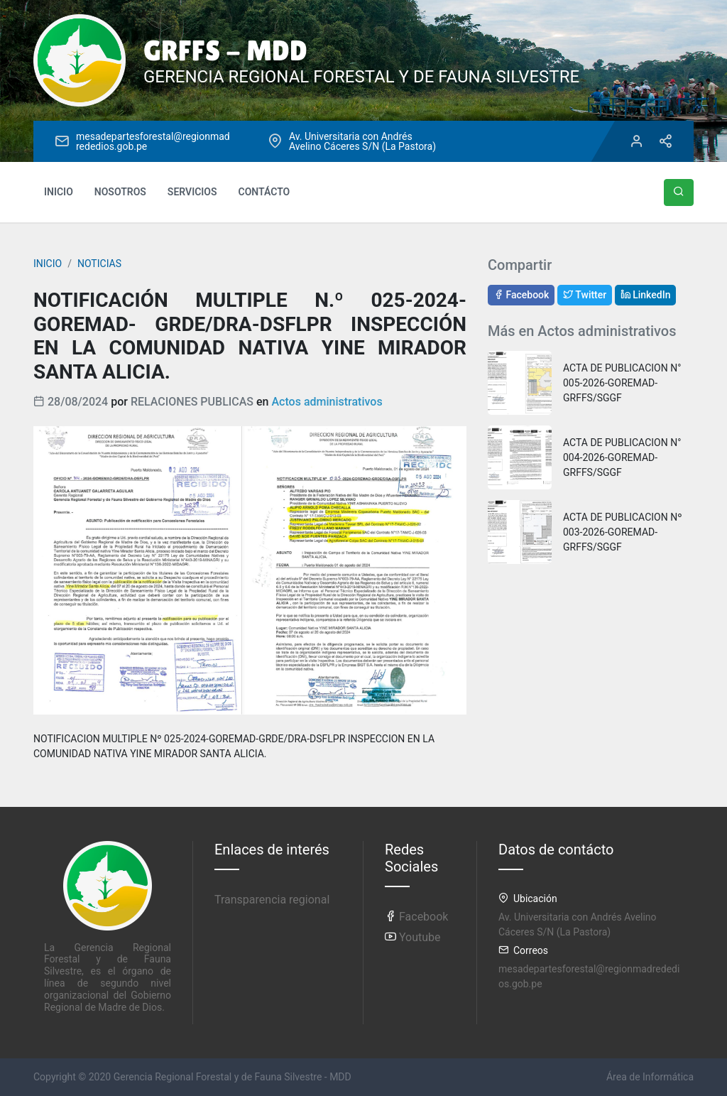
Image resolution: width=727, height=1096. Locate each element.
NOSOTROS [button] (120, 191)
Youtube (413, 937)
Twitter (584, 294)
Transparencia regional (271, 899)
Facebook (521, 294)
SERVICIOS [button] (192, 191)
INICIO (58, 191)
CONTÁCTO (264, 191)
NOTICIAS (99, 263)
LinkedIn (646, 294)
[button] (679, 192)
